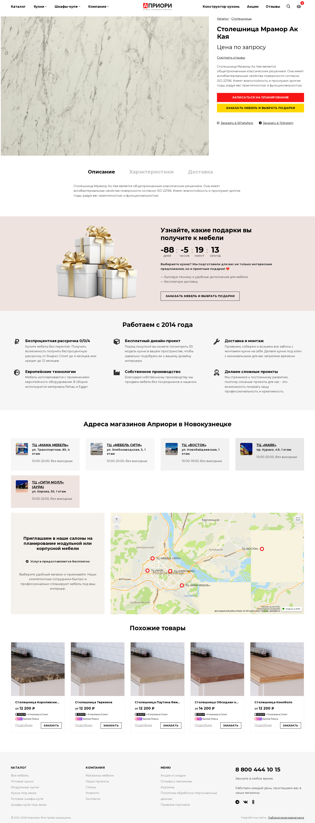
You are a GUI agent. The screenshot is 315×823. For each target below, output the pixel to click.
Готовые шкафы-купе (27, 799)
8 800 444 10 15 (257, 769)
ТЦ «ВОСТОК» (194, 445)
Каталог (18, 7)
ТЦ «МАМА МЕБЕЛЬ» (50, 445)
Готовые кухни (22, 781)
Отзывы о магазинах (176, 781)
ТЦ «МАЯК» (266, 445)
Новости (92, 793)
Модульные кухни (25, 787)
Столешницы (241, 18)
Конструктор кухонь (221, 7)
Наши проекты (97, 781)
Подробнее (24, 725)
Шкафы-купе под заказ (29, 805)
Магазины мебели (100, 775)
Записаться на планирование (260, 97)
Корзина (167, 787)
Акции (252, 7)
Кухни (39, 7)
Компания (97, 7)
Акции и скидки (173, 775)
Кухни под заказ (23, 793)
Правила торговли (175, 805)
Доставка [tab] (200, 172)
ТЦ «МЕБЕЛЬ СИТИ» (124, 445)
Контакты (93, 799)
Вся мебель (20, 775)
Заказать (51, 725)
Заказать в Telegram (276, 123)
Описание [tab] (101, 172)
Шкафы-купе (66, 7)
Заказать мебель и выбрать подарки (260, 108)
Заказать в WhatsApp (235, 123)
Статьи (91, 787)
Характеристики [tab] (151, 172)
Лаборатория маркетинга (286, 817)
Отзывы (273, 7)
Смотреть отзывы (231, 57)
